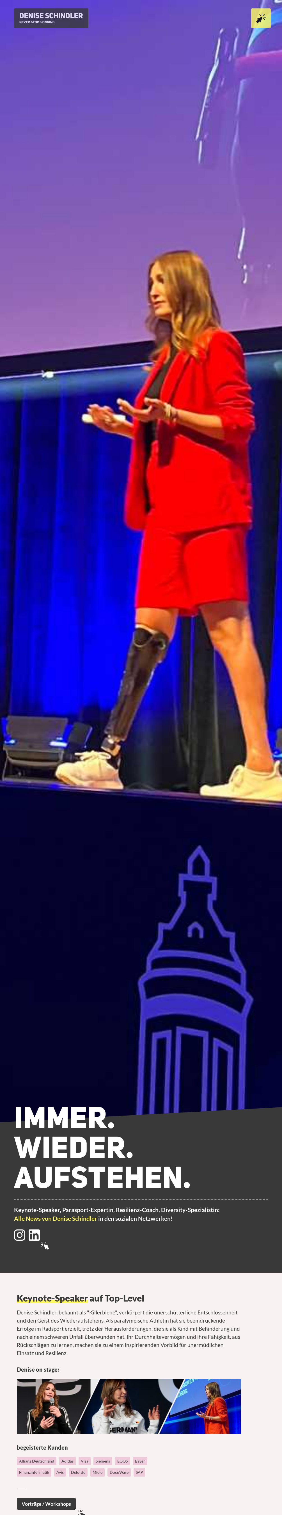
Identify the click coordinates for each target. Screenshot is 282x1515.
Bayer (140, 1461)
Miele (97, 1472)
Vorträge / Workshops (46, 1504)
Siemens (103, 1461)
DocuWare (119, 1472)
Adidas (67, 1461)
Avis (60, 1472)
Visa (84, 1461)
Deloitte (78, 1472)
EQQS (122, 1461)
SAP (139, 1472)
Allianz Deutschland (36, 1461)
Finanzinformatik (34, 1472)
